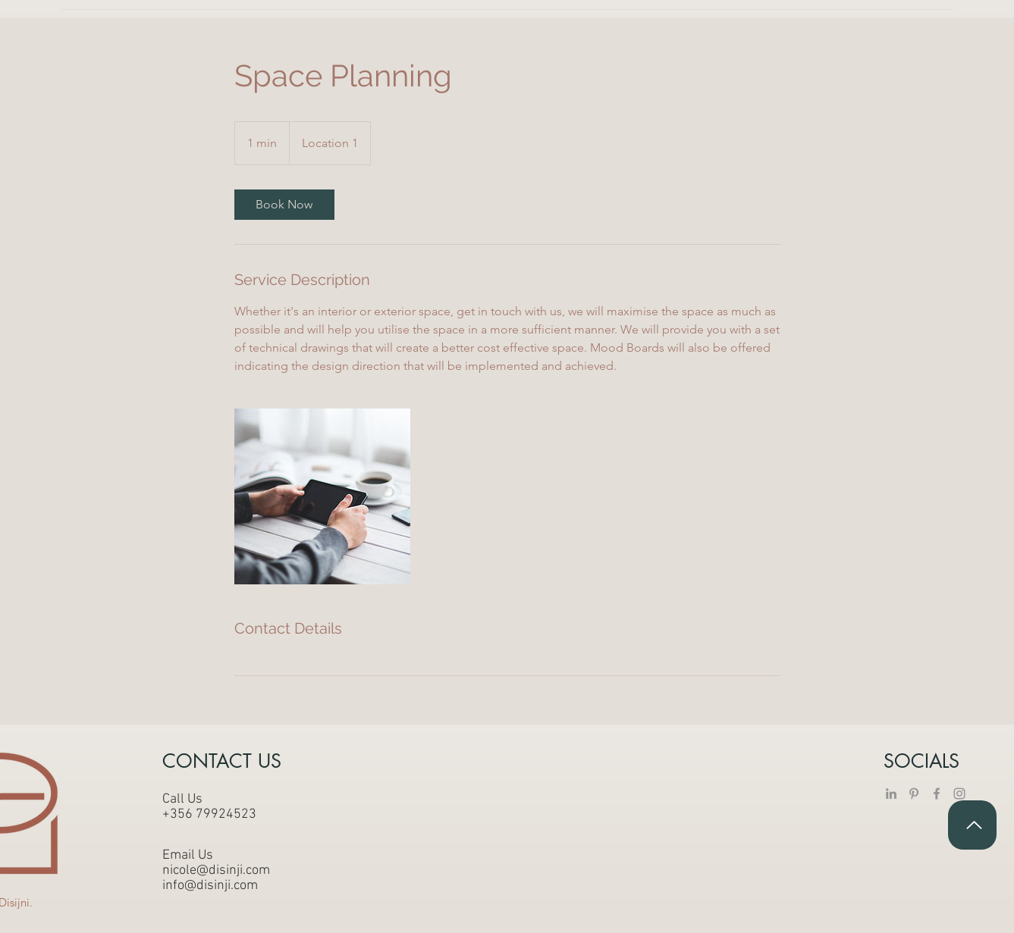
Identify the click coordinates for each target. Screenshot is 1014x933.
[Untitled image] (322, 496)
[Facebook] (936, 793)
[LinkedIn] (891, 793)
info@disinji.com (210, 886)
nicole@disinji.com (216, 870)
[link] (284, 204)
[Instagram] (959, 793)
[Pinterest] (913, 793)
